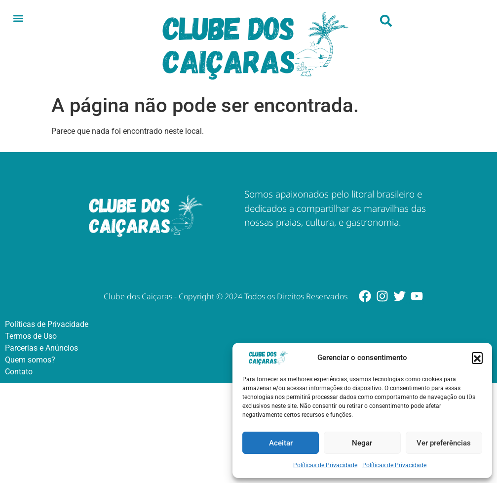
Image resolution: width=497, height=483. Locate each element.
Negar (362, 443)
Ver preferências (444, 443)
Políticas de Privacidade (325, 465)
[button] (477, 357)
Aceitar (281, 443)
